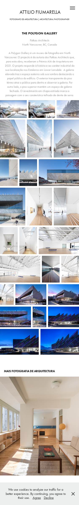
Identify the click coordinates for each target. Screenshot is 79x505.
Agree (37, 498)
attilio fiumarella (39, 12)
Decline (49, 498)
